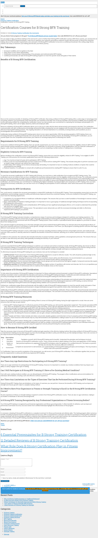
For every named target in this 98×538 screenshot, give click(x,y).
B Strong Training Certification (20, 33)
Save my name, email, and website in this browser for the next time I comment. (27, 479)
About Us (7, 13)
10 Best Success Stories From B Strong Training (18, 502)
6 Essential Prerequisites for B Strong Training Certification (43, 435)
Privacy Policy (90, 492)
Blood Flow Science (10, 523)
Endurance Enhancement (12, 525)
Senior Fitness (8, 531)
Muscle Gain (7, 528)
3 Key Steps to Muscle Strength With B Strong (18, 505)
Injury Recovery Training (11, 527)
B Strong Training (9, 514)
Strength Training (9, 533)
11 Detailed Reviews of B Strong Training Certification (39, 440)
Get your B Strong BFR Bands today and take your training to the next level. (45, 16)
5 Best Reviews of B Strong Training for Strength (19, 506)
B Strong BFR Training (89, 485)
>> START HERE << (10, 10)
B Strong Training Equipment (13, 517)
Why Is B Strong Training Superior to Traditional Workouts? (22, 500)
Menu (3, 2)
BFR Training (8, 520)
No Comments (34, 33)
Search (22, 6)
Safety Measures (9, 530)
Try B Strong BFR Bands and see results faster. (42, 36)
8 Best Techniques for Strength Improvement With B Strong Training (25, 503)
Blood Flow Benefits (10, 522)
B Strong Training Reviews (12, 519)
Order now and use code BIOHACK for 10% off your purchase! (49, 421)
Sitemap (6, 536)
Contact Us (8, 11)
